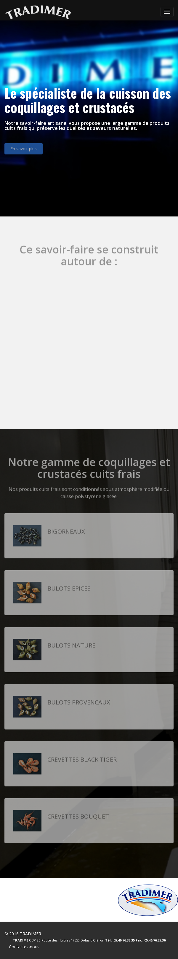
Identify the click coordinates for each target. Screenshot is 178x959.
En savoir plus (23, 151)
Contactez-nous (24, 947)
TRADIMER (30, 933)
